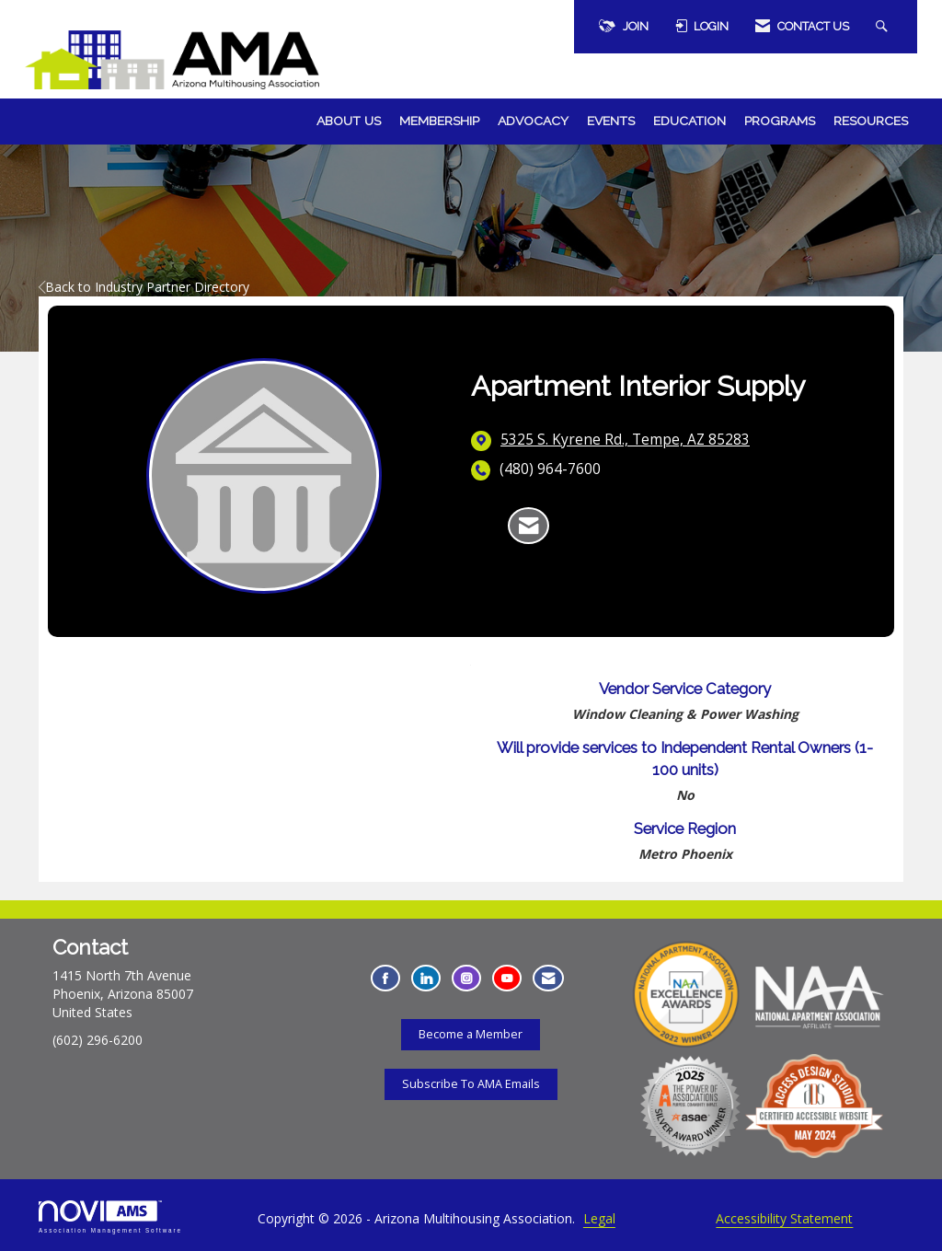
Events (611, 120)
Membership (439, 120)
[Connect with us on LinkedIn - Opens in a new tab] (426, 978)
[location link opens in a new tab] (625, 440)
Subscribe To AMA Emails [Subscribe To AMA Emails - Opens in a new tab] (471, 1084)
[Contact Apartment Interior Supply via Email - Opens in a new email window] (528, 525)
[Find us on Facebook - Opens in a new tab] (385, 978)
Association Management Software (110, 1216)
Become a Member (471, 1034)
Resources (870, 120)
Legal (599, 1218)
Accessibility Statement (784, 1218)
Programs (779, 120)
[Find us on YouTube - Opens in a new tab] (507, 978)
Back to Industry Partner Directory (144, 286)
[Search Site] (884, 26)
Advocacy (533, 120)
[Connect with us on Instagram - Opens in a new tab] (466, 978)
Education (689, 120)
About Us (348, 120)
